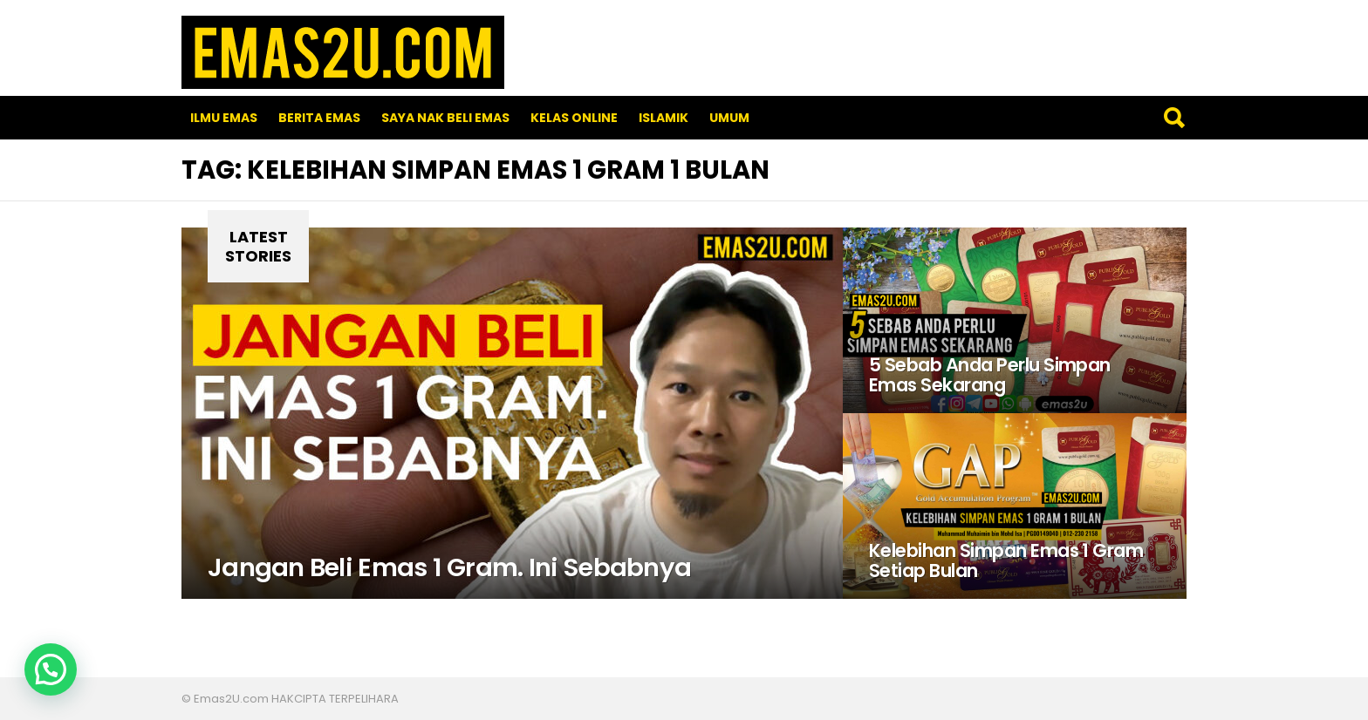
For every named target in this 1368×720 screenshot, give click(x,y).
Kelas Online (574, 117)
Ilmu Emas (223, 117)
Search (1173, 118)
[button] (50, 669)
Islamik (663, 117)
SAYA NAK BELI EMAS (445, 117)
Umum (729, 117)
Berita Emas (319, 117)
